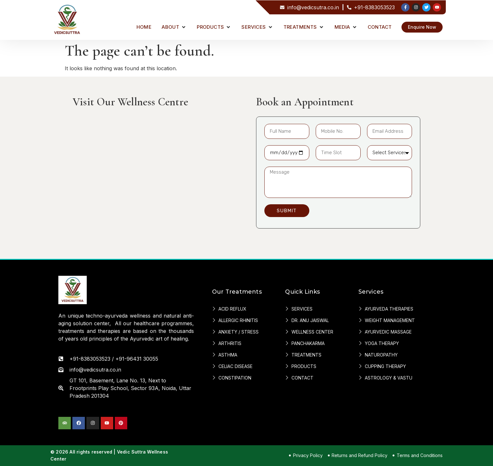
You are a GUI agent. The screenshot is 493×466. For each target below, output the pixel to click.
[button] (174, 27)
